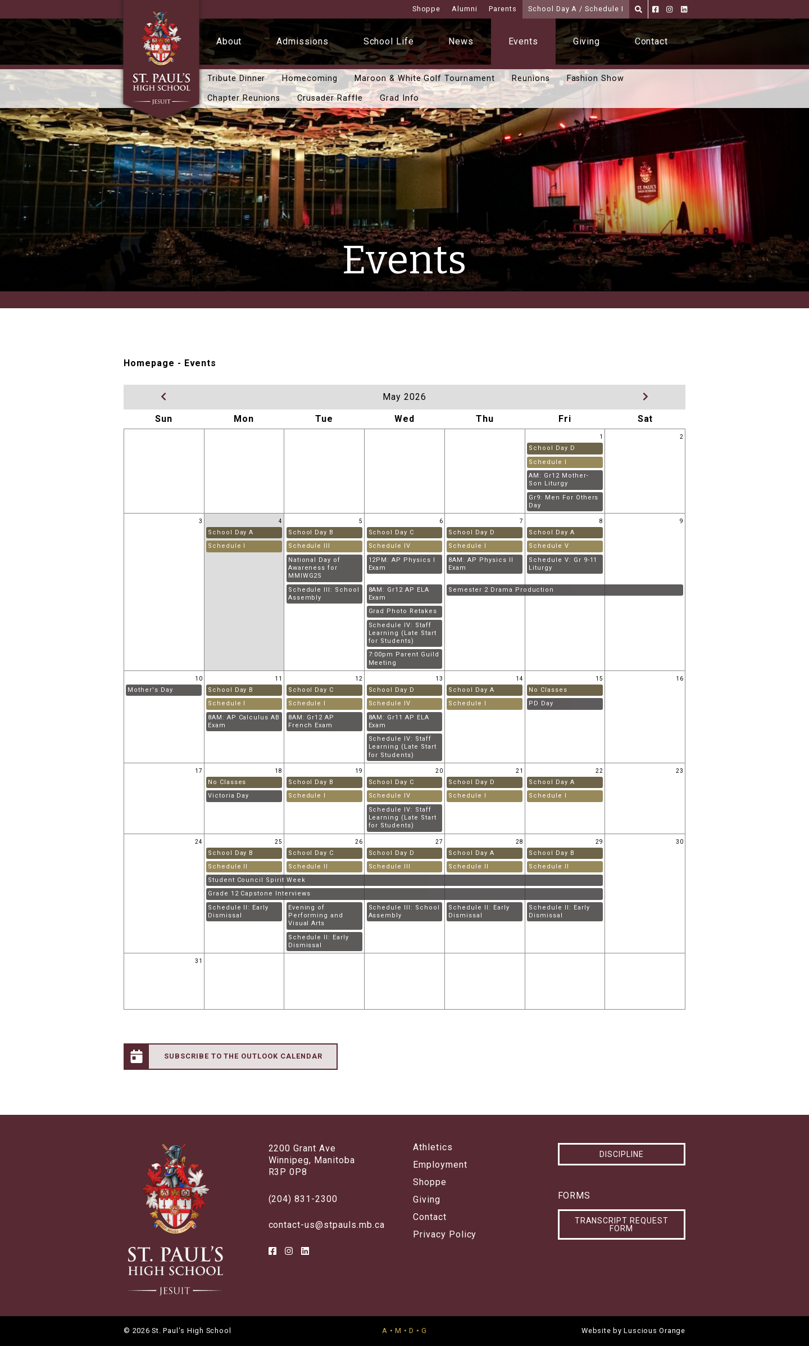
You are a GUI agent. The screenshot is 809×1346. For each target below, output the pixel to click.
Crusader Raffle (329, 98)
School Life (389, 41)
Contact (652, 41)
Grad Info (400, 98)
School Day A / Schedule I (576, 8)
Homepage (149, 363)
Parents (503, 8)
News (461, 41)
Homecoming (310, 78)
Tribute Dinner (236, 78)
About (229, 41)
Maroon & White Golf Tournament (424, 78)
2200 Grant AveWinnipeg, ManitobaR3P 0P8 (312, 1160)
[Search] (638, 9)
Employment (440, 1164)
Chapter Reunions (243, 98)
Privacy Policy (444, 1234)
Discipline (621, 1154)
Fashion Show (596, 78)
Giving (587, 41)
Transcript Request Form (622, 1224)
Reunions (531, 78)
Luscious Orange (654, 1330)
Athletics (433, 1147)
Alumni (465, 8)
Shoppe (426, 8)
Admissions (302, 41)
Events (523, 41)
